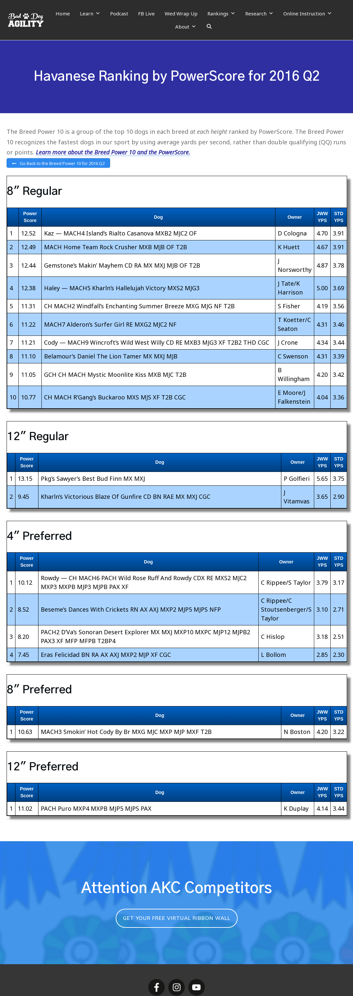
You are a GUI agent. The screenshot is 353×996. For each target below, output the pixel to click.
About (185, 26)
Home (63, 13)
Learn (90, 13)
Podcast (119, 13)
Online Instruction (307, 13)
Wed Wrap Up (181, 13)
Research (259, 13)
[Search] (209, 26)
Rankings (221, 13)
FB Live (146, 13)
